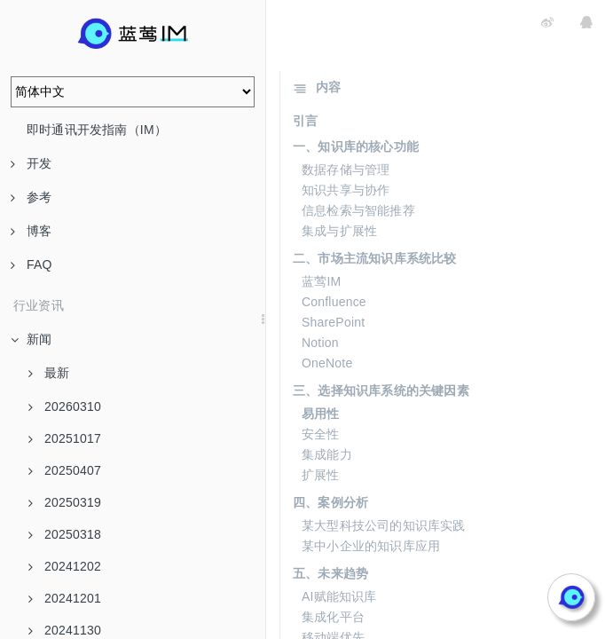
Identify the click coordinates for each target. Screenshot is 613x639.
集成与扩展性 (339, 231)
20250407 (64, 470)
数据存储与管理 (345, 169)
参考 (31, 197)
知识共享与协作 (345, 190)
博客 (31, 231)
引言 (305, 121)
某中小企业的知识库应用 (371, 546)
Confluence (334, 302)
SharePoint (333, 322)
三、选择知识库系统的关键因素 (381, 390)
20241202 (64, 566)
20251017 (64, 438)
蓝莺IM (321, 281)
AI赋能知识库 (339, 596)
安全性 (321, 434)
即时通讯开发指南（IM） (97, 129)
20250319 (64, 502)
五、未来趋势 (330, 573)
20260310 (64, 406)
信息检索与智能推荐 (358, 210)
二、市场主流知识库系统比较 (375, 258)
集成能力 (327, 454)
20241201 (64, 598)
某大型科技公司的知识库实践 (384, 525)
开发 (31, 163)
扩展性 (321, 475)
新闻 (31, 339)
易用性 (321, 413)
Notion (320, 342)
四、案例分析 (330, 502)
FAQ (31, 264)
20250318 (64, 534)
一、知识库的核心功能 (356, 146)
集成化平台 (333, 617)
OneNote (327, 363)
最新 (48, 373)
